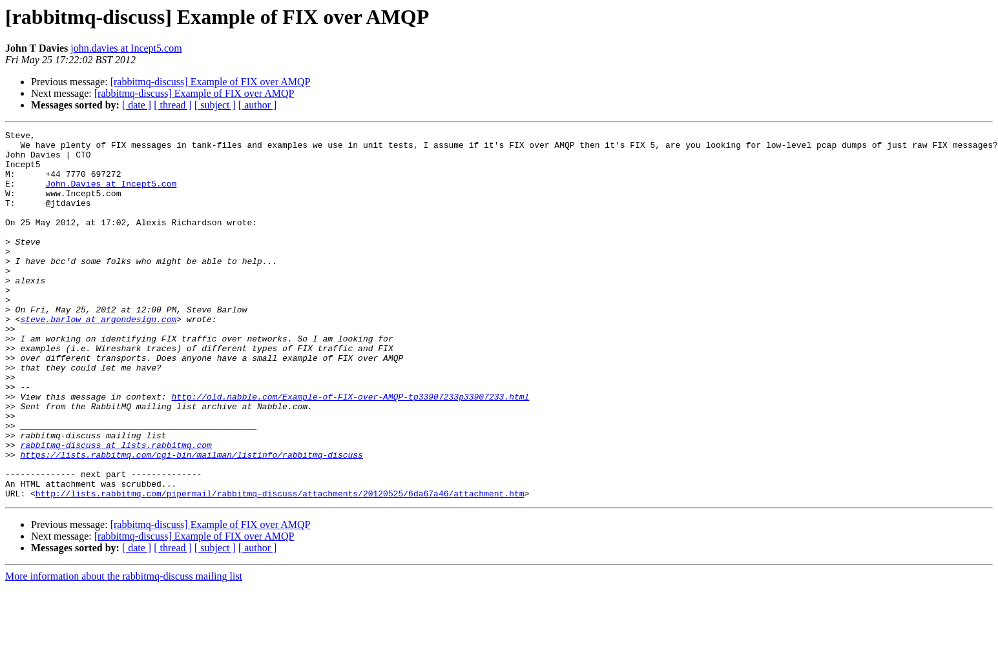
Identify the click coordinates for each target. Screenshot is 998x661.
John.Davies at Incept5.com (110, 195)
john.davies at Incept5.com (126, 48)
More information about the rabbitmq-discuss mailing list (123, 649)
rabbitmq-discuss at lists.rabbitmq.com (115, 508)
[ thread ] (173, 104)
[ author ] (257, 104)
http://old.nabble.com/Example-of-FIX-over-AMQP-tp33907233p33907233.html (350, 450)
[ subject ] (215, 104)
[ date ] (136, 104)
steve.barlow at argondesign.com (98, 357)
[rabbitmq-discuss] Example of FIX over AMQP (210, 81)
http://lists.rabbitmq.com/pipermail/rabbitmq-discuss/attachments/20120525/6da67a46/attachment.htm (280, 567)
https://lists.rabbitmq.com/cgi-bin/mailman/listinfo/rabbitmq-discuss (191, 520)
